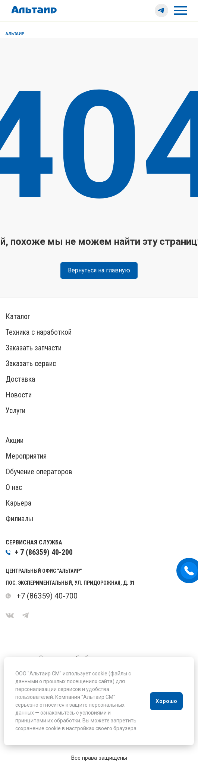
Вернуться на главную (99, 270)
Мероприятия (26, 455)
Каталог (18, 316)
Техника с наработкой (39, 332)
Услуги (15, 410)
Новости (19, 394)
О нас (14, 487)
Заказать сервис (31, 363)
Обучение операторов (39, 471)
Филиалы (19, 518)
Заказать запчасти (34, 347)
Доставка (20, 379)
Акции (14, 440)
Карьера (18, 503)
